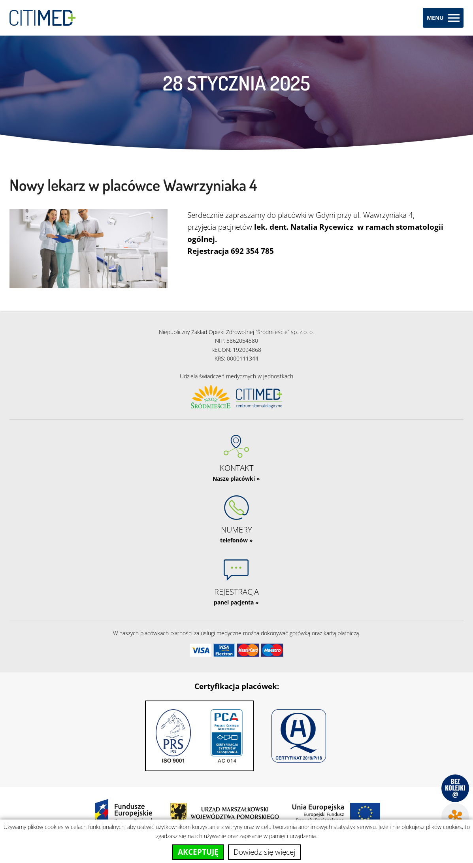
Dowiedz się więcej (264, 852)
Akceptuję (198, 852)
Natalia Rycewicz (321, 227)
